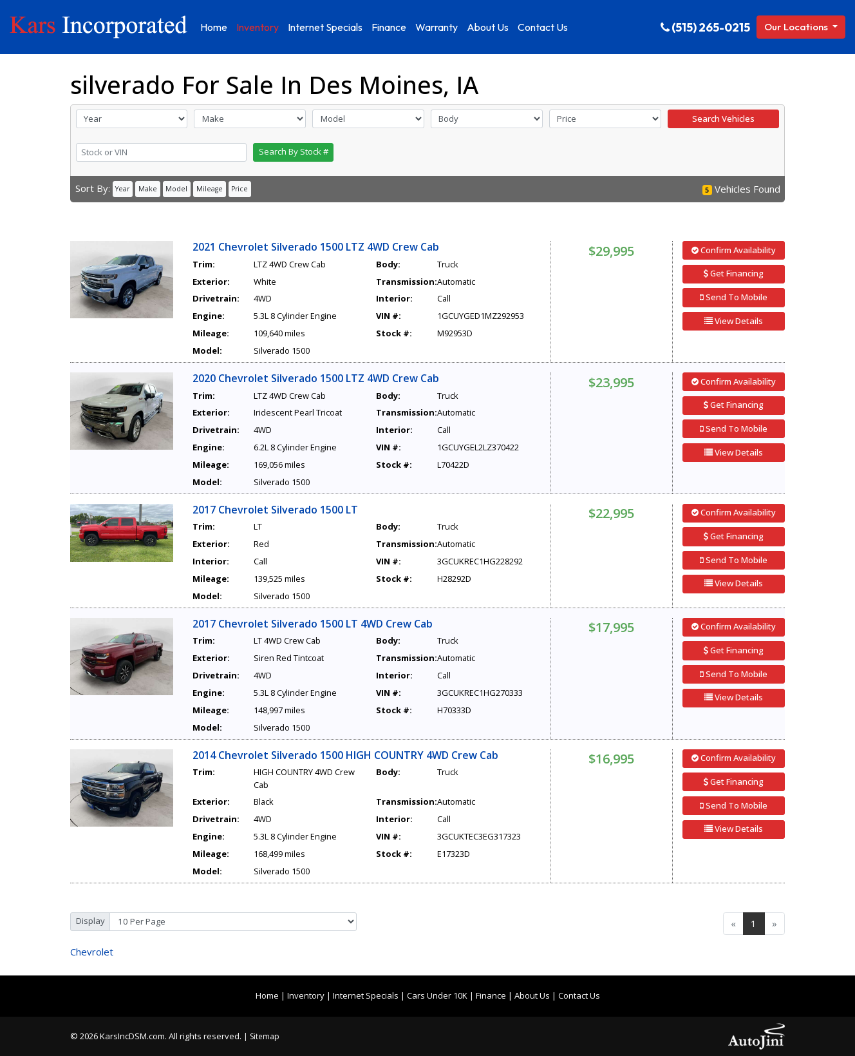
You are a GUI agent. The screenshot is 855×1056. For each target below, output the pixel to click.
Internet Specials (366, 995)
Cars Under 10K (437, 995)
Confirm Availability (733, 250)
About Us (532, 995)
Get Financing (734, 273)
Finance (491, 995)
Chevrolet (91, 951)
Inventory (305, 995)
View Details (733, 321)
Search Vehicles (723, 118)
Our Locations (797, 27)
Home (267, 995)
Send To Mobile (733, 297)
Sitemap (264, 1036)
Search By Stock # (293, 151)
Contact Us (579, 995)
